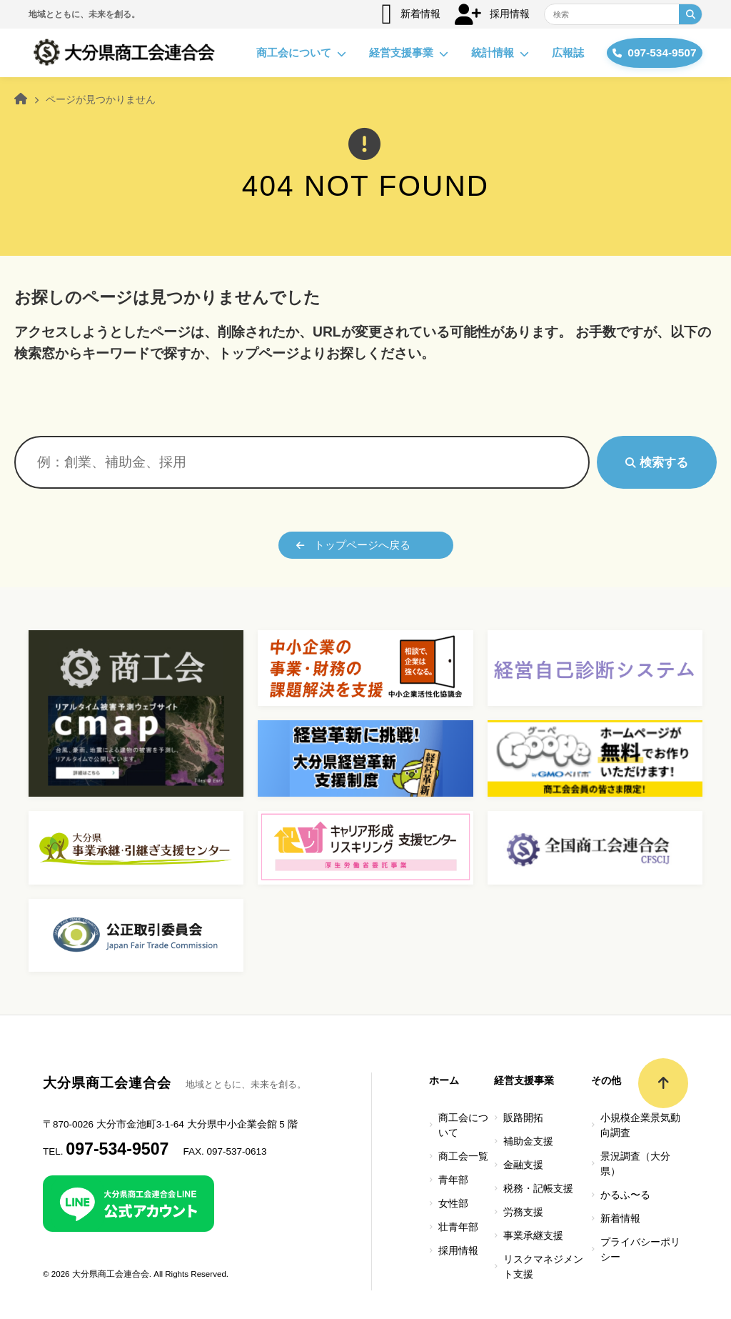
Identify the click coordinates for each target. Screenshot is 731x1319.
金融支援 (523, 1165)
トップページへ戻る (353, 545)
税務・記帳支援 (538, 1188)
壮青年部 (458, 1227)
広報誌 (551, 52)
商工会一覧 (463, 1156)
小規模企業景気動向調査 (640, 1125)
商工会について (285, 52)
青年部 (453, 1180)
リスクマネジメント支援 (543, 1267)
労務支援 (523, 1212)
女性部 (453, 1203)
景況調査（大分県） (635, 1164)
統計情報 (484, 52)
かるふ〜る (625, 1195)
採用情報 (492, 14)
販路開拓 (523, 1118)
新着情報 (410, 14)
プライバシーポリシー (640, 1250)
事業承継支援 (533, 1235)
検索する (656, 462)
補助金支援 (528, 1141)
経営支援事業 (392, 52)
